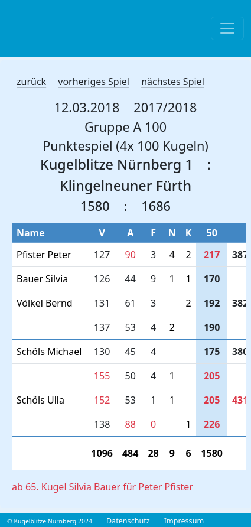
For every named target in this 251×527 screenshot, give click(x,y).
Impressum (184, 521)
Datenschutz (128, 521)
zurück (31, 81)
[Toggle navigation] (227, 28)
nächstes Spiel (172, 81)
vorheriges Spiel (93, 81)
